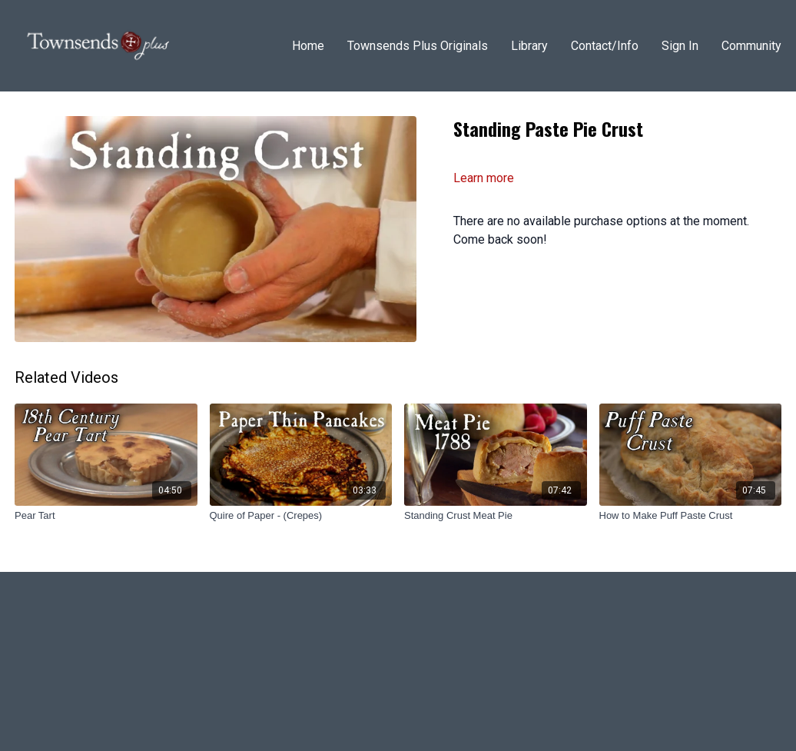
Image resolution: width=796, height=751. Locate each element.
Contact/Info (604, 45)
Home (308, 45)
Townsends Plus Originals (417, 45)
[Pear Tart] (106, 515)
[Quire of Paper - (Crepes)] (301, 515)
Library (529, 45)
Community (751, 45)
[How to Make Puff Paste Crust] (690, 515)
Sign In (680, 45)
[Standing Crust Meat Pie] (495, 515)
